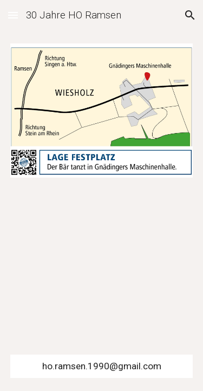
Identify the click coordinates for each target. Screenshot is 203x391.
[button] (13, 15)
